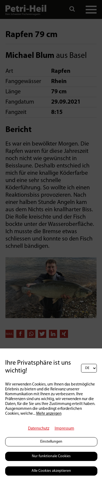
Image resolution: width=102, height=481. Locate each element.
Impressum (64, 429)
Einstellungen (51, 442)
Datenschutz (38, 429)
